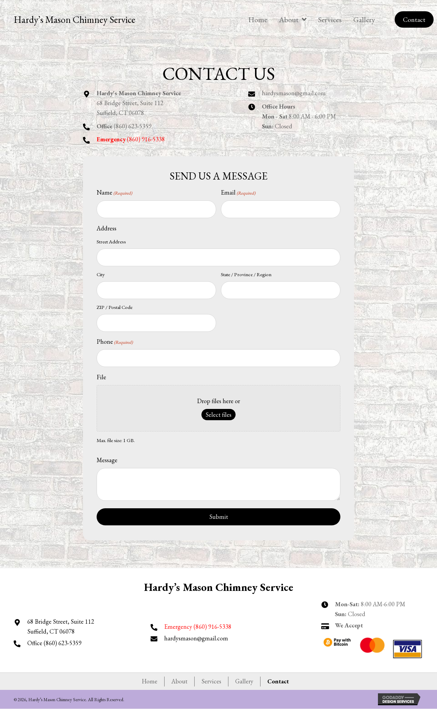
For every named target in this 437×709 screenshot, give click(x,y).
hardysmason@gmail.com (294, 93)
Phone (115, 342)
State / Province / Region (246, 274)
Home (149, 681)
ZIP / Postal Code (114, 307)
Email (238, 192)
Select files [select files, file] (218, 415)
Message (107, 460)
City (101, 274)
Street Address (111, 241)
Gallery (244, 681)
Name (114, 192)
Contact (278, 681)
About (179, 681)
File (101, 377)
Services (211, 681)
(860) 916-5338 (212, 626)
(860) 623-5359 (133, 126)
